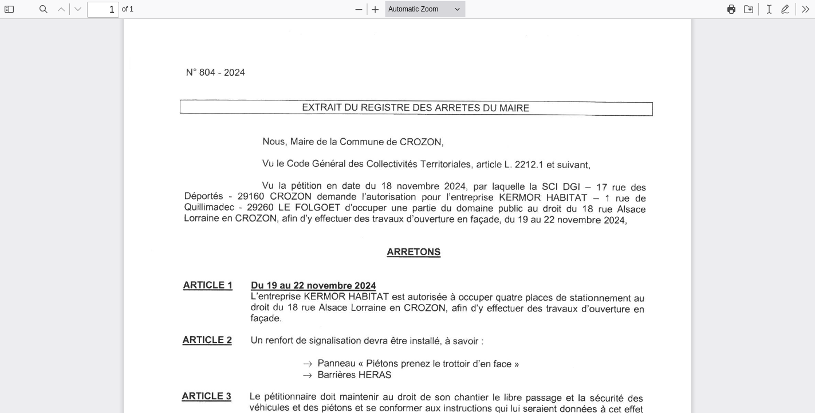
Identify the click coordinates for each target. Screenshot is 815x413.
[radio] (769, 9)
